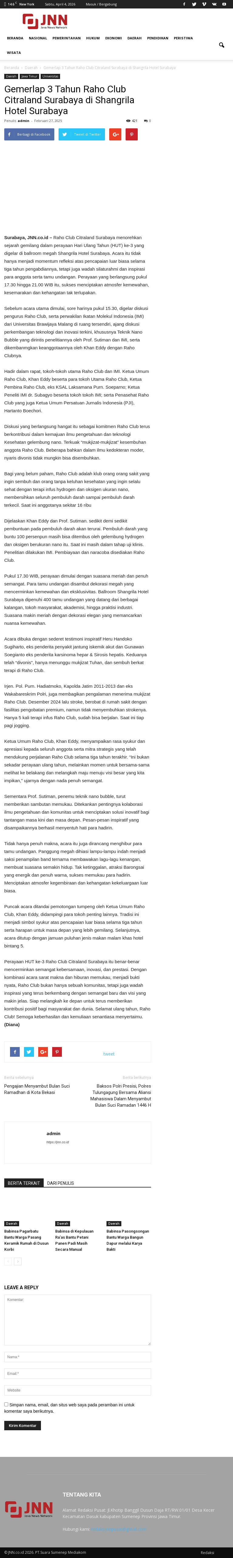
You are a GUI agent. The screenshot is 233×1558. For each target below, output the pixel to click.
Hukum (93, 38)
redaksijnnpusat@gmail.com (119, 1529)
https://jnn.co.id (57, 1142)
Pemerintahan (66, 38)
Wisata (14, 52)
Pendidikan (157, 38)
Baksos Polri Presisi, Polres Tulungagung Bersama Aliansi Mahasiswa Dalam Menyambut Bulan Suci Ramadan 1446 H (120, 1095)
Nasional (38, 38)
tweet (109, 1054)
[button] (221, 45)
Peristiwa (183, 38)
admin (23, 120)
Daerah (134, 38)
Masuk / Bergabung (101, 4)
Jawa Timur (29, 76)
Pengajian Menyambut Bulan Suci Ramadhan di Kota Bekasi (37, 1089)
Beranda (15, 38)
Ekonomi (113, 38)
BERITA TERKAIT (24, 1183)
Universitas (50, 76)
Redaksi (207, 1552)
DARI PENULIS (60, 1183)
